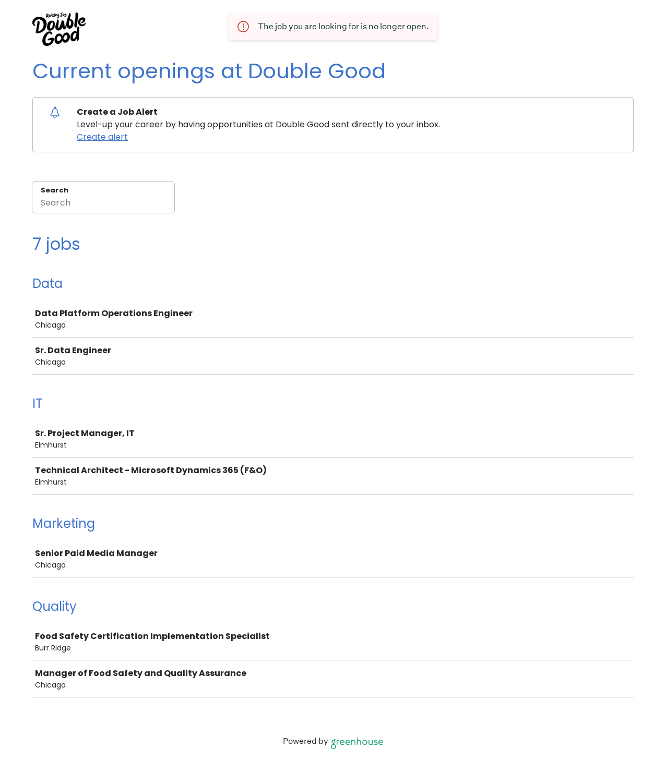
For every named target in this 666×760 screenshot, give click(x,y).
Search (54, 190)
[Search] (103, 204)
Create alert (102, 137)
